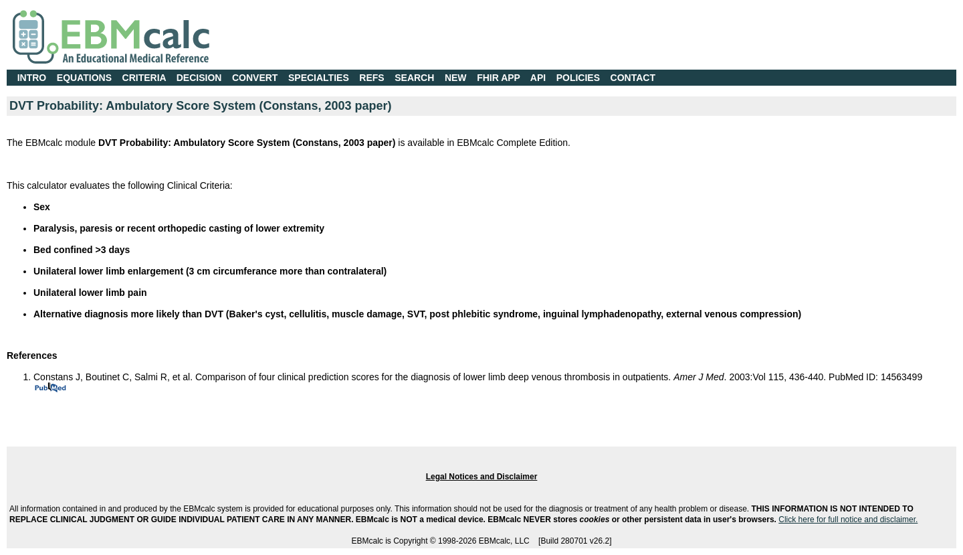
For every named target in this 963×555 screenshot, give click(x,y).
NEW (456, 77)
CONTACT (633, 77)
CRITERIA (144, 77)
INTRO (32, 77)
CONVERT (255, 77)
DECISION (199, 77)
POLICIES (578, 77)
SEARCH (414, 77)
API (538, 77)
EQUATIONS (84, 77)
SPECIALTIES (318, 77)
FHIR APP (498, 77)
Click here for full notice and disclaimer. (848, 519)
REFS (371, 77)
